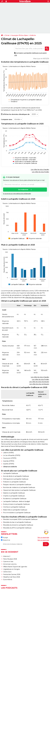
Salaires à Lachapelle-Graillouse (14, 493)
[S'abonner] (25, 544)
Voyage (4, 537)
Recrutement (25, 719)
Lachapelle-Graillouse (10, 473)
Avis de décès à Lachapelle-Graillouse (16, 476)
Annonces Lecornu (10, 564)
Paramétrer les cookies (11, 721)
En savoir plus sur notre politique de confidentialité (17, 193)
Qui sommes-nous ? (11, 717)
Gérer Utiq (22, 721)
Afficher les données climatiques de (15, 114)
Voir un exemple (43, 537)
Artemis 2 (6, 556)
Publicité (36, 717)
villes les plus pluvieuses (33, 297)
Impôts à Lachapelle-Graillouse (14, 496)
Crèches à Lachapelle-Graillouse (14, 507)
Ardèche (33, 35)
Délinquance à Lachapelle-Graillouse (15, 479)
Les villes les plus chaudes (40, 169)
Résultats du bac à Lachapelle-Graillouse (17, 522)
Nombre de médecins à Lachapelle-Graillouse (19, 487)
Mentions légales (31, 721)
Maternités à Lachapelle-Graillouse (15, 510)
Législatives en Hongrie (11, 569)
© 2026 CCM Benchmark (25, 723)
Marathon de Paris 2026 (11, 577)
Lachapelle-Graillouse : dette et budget (16, 501)
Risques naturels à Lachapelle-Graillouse (17, 484)
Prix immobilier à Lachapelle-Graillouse (16, 513)
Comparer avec (6, 119)
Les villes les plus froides (40, 172)
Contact (42, 717)
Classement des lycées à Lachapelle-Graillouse (19, 490)
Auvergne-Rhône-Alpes (19, 35)
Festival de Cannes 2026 (11, 574)
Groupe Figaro (41, 721)
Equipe (20, 717)
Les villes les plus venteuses (39, 384)
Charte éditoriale (28, 717)
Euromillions (7, 579)
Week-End (5, 540)
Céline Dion (7, 572)
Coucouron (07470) (9, 458)
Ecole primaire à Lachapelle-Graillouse (16, 504)
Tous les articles (12, 719)
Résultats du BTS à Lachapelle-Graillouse (17, 528)
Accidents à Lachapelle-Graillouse (14, 498)
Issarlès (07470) (8, 464)
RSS (19, 719)
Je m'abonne (23, 189)
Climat (7, 35)
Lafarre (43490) (8, 453)
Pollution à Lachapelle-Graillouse (14, 482)
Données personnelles (36, 719)
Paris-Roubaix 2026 (10, 559)
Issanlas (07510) (8, 461)
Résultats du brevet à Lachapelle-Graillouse (18, 525)
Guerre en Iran (8, 561)
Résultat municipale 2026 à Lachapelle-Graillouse (20, 519)
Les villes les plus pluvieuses (39, 382)
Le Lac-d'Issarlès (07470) (11, 455)
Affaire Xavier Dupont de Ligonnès (15, 567)
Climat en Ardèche (10, 467)
